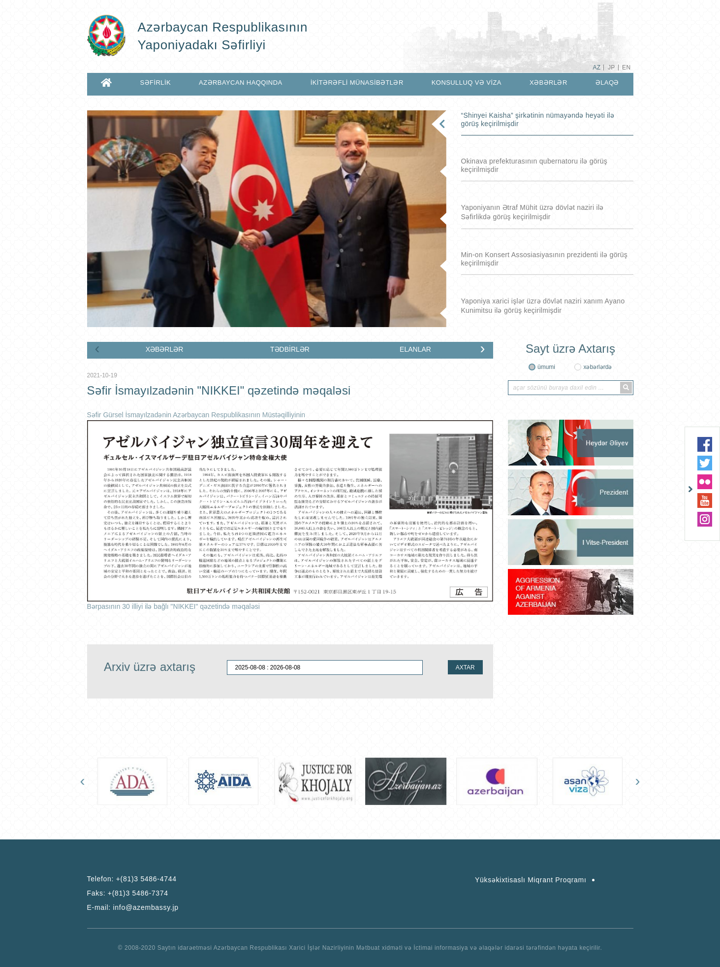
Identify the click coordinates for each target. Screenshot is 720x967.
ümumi (546, 367)
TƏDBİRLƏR (290, 349)
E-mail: (133, 907)
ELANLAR (415, 349)
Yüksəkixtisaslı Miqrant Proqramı (530, 880)
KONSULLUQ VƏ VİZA (466, 82)
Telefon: (132, 879)
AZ (596, 67)
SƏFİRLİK (155, 82)
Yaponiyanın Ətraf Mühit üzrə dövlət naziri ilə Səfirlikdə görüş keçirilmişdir (532, 212)
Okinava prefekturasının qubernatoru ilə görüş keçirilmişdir (534, 165)
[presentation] (97, 348)
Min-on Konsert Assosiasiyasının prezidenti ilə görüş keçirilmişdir (544, 259)
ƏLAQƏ (607, 82)
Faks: (127, 893)
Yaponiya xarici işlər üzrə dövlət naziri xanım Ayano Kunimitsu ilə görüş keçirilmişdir (543, 305)
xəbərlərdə (597, 367)
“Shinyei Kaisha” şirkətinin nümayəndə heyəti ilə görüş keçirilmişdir (538, 119)
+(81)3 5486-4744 (146, 879)
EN (626, 67)
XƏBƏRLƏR (548, 82)
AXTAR (465, 667)
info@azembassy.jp (146, 907)
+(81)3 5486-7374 (138, 893)
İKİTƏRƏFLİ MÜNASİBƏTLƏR (357, 82)
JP (611, 67)
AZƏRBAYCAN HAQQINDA (240, 82)
